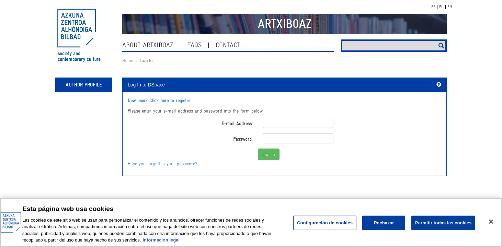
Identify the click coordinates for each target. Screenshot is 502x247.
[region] (251, 222)
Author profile (84, 85)
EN (449, 6)
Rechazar (384, 222)
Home (127, 60)
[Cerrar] (491, 221)
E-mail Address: (236, 123)
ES (433, 6)
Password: (242, 139)
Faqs (194, 45)
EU (441, 6)
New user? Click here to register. (159, 100)
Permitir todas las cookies (443, 222)
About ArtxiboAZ (147, 45)
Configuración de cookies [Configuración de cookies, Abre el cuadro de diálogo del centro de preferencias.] (325, 222)
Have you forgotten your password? (162, 163)
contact (228, 45)
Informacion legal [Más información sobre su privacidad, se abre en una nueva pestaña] (161, 240)
